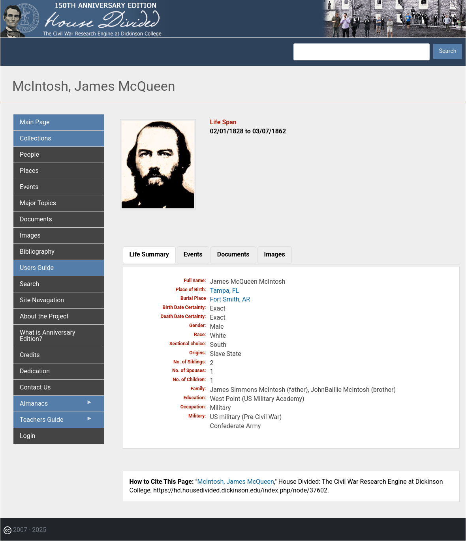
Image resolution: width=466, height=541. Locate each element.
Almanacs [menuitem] (56, 405)
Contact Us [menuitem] (35, 387)
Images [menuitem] (30, 235)
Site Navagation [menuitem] (42, 300)
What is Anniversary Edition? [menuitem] (47, 336)
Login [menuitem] (27, 436)
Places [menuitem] (29, 170)
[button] (158, 207)
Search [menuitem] (29, 284)
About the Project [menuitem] (44, 316)
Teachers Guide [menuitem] (56, 421)
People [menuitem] (29, 154)
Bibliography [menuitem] (37, 251)
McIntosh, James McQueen (235, 481)
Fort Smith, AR (230, 299)
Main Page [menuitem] (35, 122)
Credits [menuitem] (30, 355)
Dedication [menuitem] (35, 371)
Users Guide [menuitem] (37, 267)
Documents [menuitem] (36, 219)
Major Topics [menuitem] (38, 203)
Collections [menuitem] (35, 138)
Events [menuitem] (29, 187)
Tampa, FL (224, 290)
